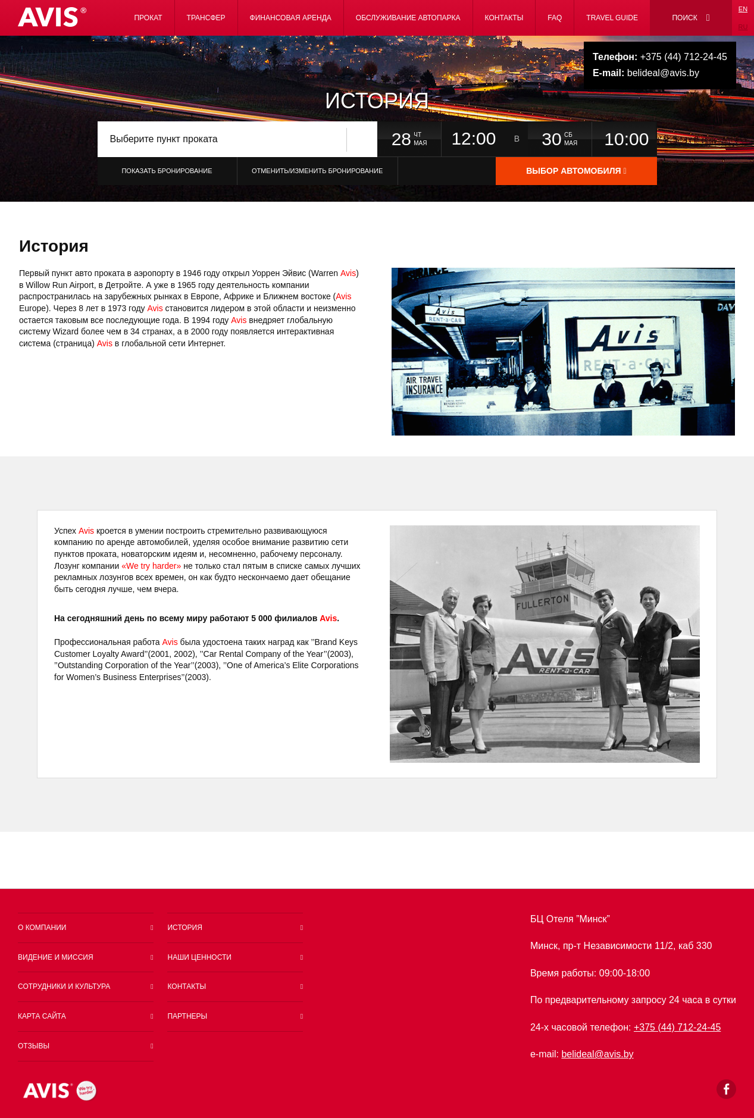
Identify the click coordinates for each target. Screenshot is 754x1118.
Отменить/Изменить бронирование (317, 170)
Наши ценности (199, 957)
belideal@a (592, 1054)
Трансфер (206, 18)
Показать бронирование (166, 170)
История (184, 927)
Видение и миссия (55, 957)
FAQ (554, 18)
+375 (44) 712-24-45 (660, 57)
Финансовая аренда (290, 18)
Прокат (148, 18)
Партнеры (187, 1016)
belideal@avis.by (646, 73)
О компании (42, 927)
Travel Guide (612, 18)
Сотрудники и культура (64, 986)
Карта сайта (42, 1016)
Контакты (504, 18)
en (743, 8)
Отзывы (33, 1046)
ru (743, 26)
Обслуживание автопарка (408, 18)
